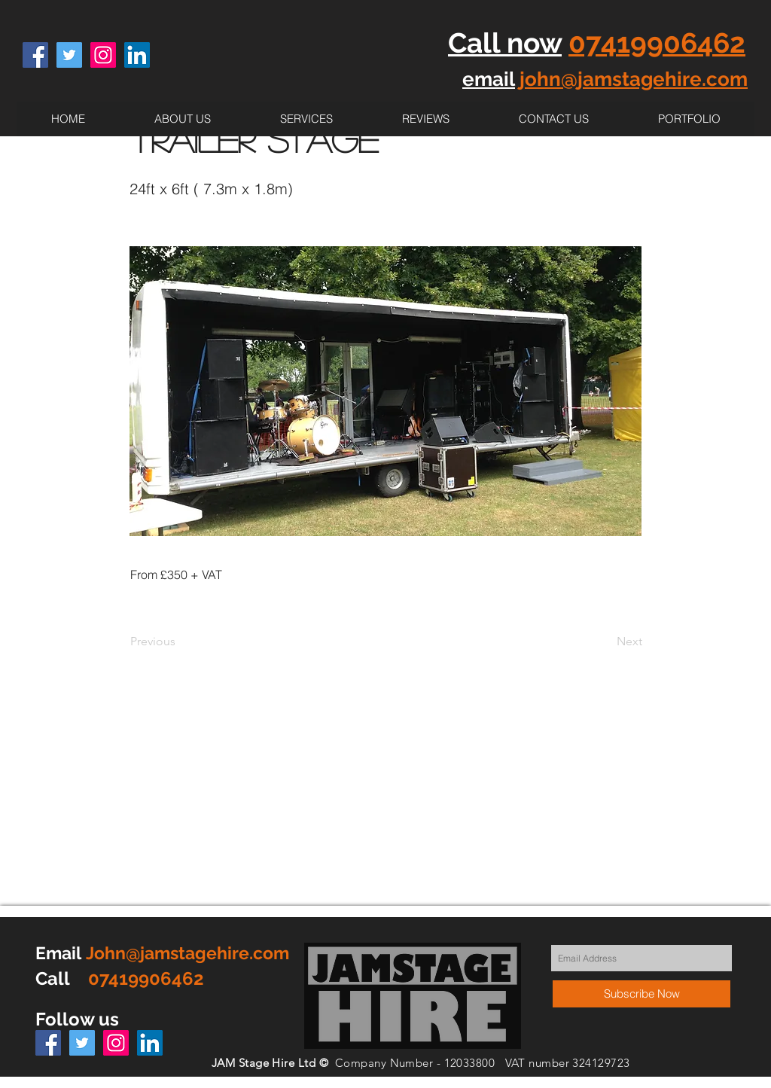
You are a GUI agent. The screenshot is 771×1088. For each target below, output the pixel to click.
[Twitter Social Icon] (69, 55)
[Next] (604, 641)
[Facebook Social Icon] (35, 55)
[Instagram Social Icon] (103, 55)
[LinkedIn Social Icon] (137, 55)
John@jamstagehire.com (187, 953)
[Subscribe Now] (641, 994)
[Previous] (180, 641)
